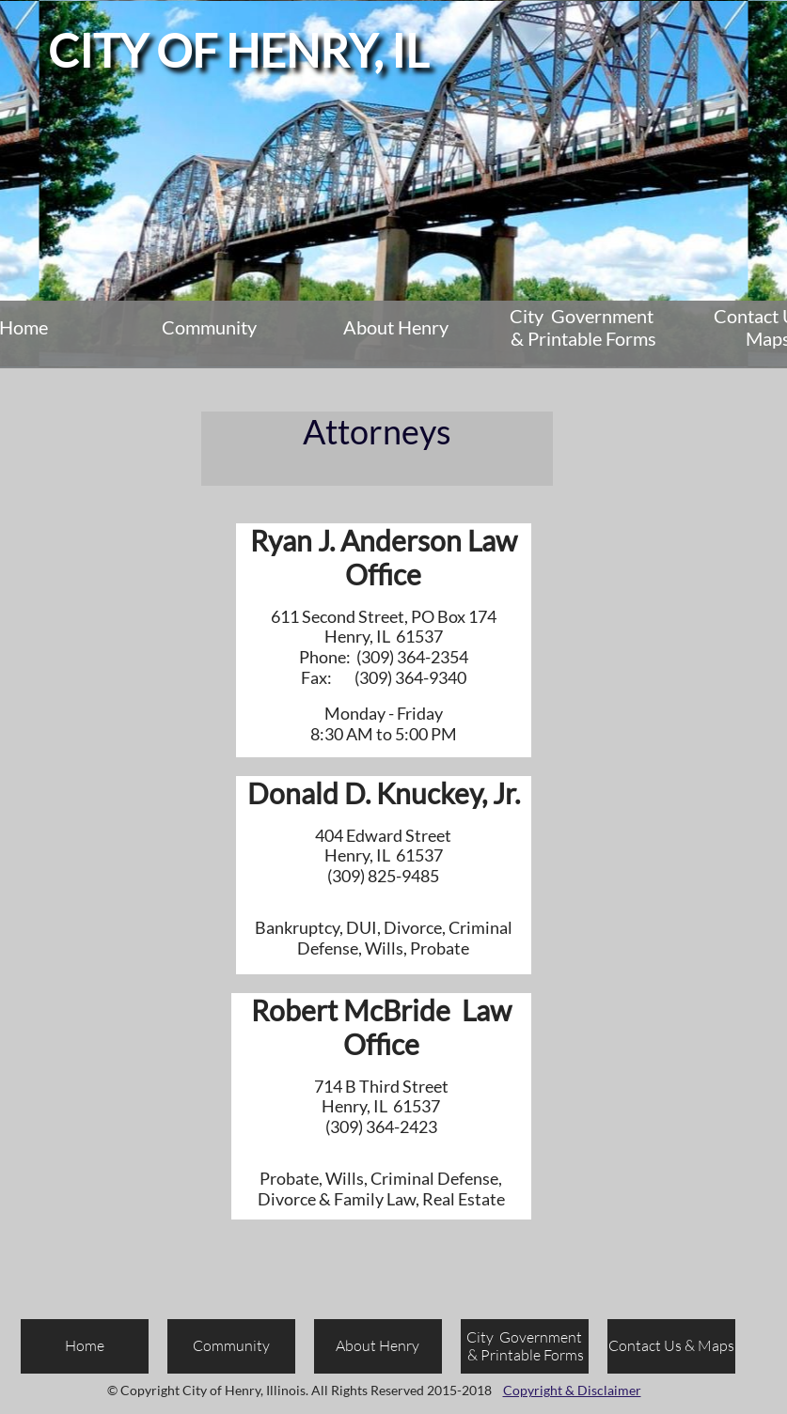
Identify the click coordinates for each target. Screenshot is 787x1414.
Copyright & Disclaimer (572, 1390)
